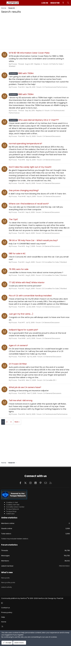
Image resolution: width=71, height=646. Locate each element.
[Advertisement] (35, 32)
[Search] (68, 3)
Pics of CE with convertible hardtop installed (30, 295)
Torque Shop (11, 511)
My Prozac (13, 64)
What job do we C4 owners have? (25, 387)
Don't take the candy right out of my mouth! (30, 167)
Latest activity (6, 587)
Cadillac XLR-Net (12, 504)
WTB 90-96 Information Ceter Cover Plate (29, 52)
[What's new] (63, 3)
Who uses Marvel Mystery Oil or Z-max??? (34, 120)
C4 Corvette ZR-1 (49, 380)
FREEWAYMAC (64, 566)
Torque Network (12, 509)
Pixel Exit (60, 598)
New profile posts (8, 582)
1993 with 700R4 (21, 73)
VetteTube (10, 513)
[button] (35, 603)
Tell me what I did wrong (20, 400)
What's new (7, 572)
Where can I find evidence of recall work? (29, 203)
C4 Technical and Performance (54, 87)
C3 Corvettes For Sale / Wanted (54, 262)
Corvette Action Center (15, 507)
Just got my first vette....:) (21, 314)
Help (3, 617)
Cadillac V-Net (12, 502)
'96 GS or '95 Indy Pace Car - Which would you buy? (33, 240)
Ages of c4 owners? (18, 345)
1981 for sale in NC (17, 253)
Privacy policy (6, 612)
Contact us (5, 607)
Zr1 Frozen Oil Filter (18, 363)
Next (16, 422)
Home (3, 622)
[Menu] (3, 3)
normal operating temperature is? (25, 143)
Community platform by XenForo (24, 598)
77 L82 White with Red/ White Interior (27, 282)
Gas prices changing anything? (24, 190)
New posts (5, 578)
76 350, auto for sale (18, 269)
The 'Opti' (13, 219)
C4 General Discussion (52, 136)
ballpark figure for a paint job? (23, 329)
